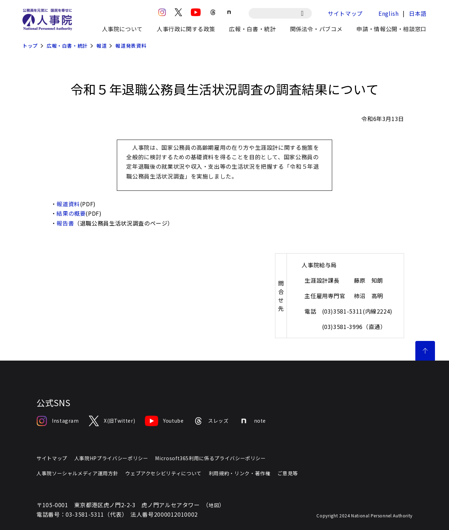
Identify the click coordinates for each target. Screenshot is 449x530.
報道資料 (68, 204)
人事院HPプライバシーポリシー (111, 458)
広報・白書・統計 (67, 45)
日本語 (418, 13)
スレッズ (211, 421)
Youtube (164, 421)
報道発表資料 (130, 45)
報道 (101, 45)
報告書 (65, 223)
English (388, 13)
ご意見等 (287, 473)
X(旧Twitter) (112, 421)
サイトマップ (345, 13)
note (252, 421)
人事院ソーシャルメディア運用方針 (77, 473)
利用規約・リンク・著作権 (239, 473)
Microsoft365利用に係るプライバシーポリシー (210, 458)
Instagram (57, 421)
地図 (214, 505)
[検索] (306, 13)
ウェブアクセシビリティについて (163, 473)
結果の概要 (71, 213)
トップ (30, 45)
